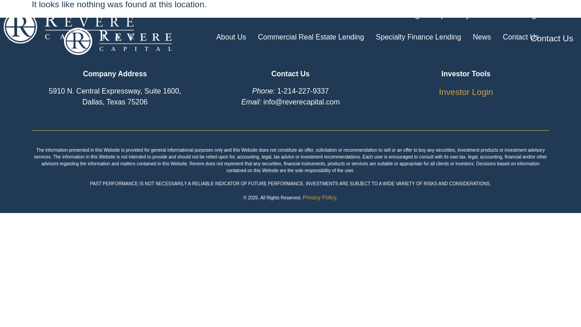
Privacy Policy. (320, 197)
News (505, 26)
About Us (202, 26)
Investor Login (466, 92)
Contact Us (552, 26)
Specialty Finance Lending (427, 26)
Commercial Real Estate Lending (299, 26)
